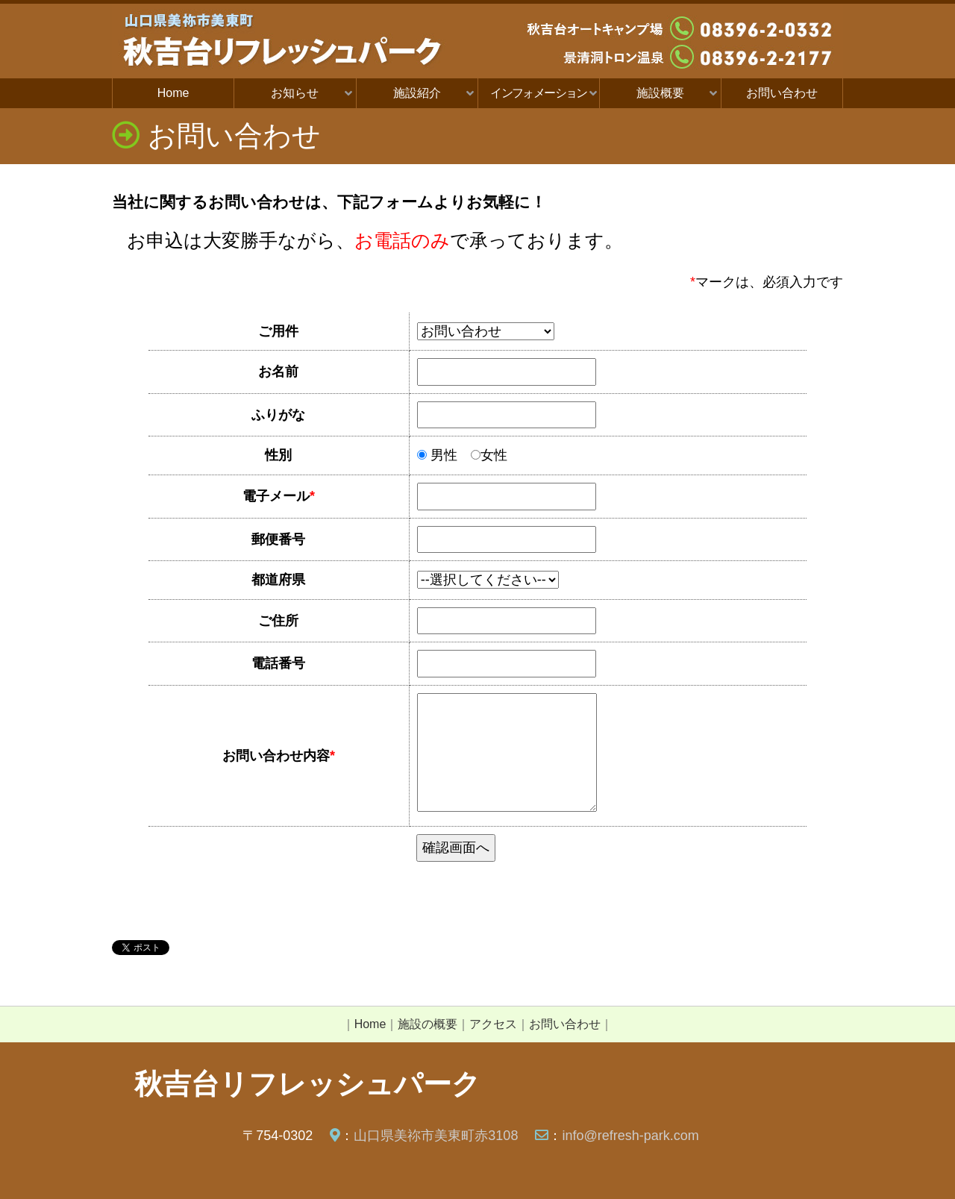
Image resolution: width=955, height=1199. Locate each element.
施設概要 (660, 93)
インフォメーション (538, 93)
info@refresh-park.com (630, 1135)
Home (173, 93)
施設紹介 (417, 93)
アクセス (493, 1024)
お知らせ (295, 93)
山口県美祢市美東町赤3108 (436, 1135)
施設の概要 (427, 1024)
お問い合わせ (782, 93)
